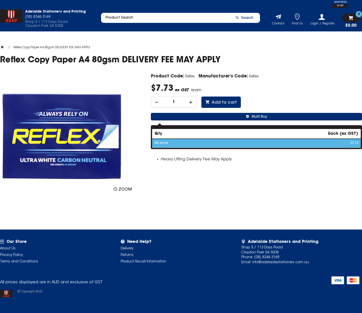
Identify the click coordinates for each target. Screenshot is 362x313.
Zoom (125, 190)
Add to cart (224, 103)
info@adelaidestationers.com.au (280, 262)
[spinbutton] (173, 102)
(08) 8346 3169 (266, 257)
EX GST (340, 6)
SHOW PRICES (340, 2)
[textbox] (164, 19)
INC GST (347, 6)
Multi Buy (259, 117)
